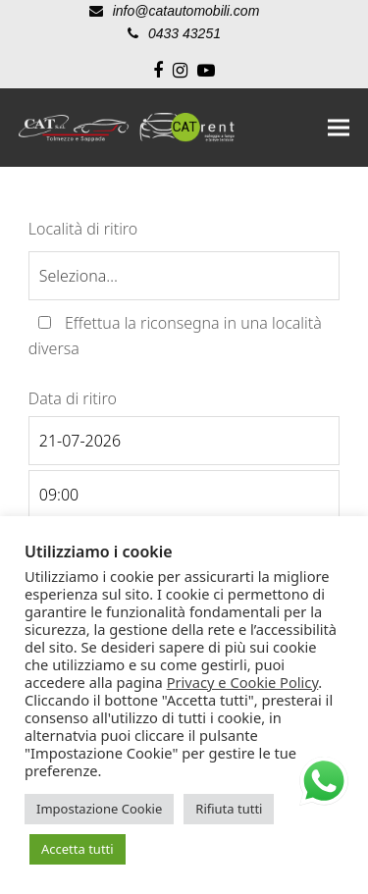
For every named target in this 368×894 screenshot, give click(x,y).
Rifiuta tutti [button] (228, 808)
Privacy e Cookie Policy (243, 682)
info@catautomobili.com (186, 11)
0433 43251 (184, 33)
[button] (338, 127)
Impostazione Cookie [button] (99, 808)
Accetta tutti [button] (77, 849)
